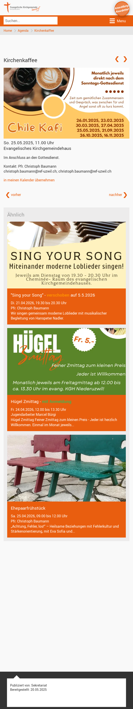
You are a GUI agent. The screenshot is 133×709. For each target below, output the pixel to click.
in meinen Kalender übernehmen (29, 180)
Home (8, 30)
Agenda (23, 30)
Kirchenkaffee (44, 30)
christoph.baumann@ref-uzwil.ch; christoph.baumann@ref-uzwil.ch (57, 171)
